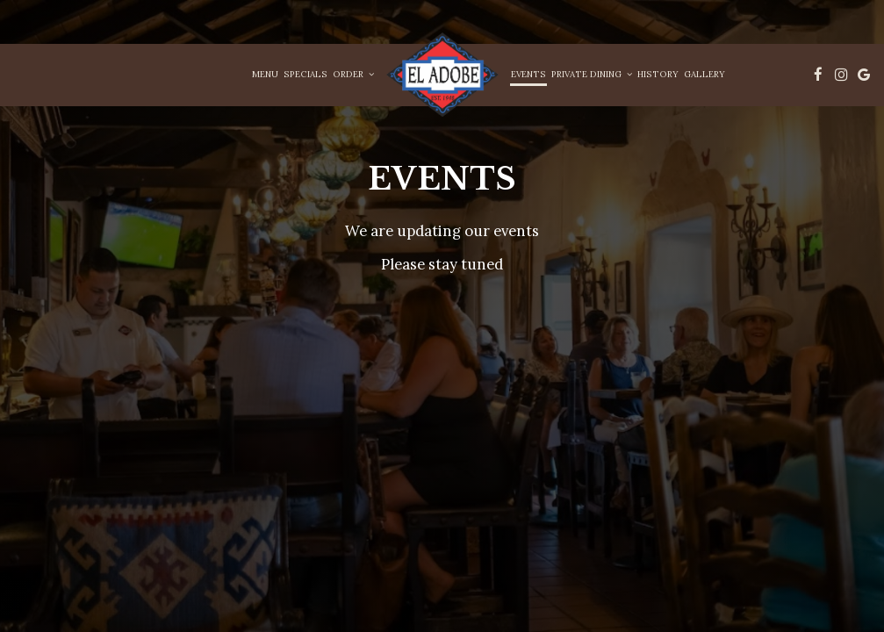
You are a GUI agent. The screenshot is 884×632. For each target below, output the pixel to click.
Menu (265, 74)
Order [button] (353, 74)
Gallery (704, 74)
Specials (305, 74)
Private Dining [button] (591, 74)
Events (528, 74)
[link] (442, 74)
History (658, 74)
